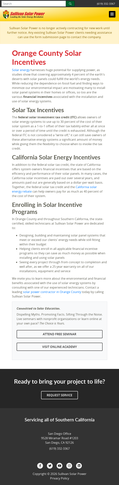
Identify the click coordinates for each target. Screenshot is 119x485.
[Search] (70, 4)
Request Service (59, 395)
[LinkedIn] (79, 465)
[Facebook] (40, 465)
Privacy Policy (59, 478)
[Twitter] (50, 465)
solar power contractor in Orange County (52, 292)
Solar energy (21, 70)
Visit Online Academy (59, 347)
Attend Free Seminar (59, 334)
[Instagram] (70, 465)
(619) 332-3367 (106, 3)
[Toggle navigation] (112, 14)
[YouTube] (60, 465)
